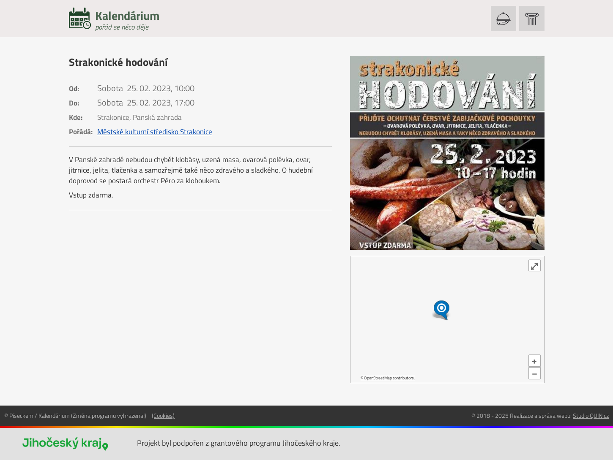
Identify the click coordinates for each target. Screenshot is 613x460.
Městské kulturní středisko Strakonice (154, 131)
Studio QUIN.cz (591, 415)
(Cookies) (163, 415)
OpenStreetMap (378, 378)
